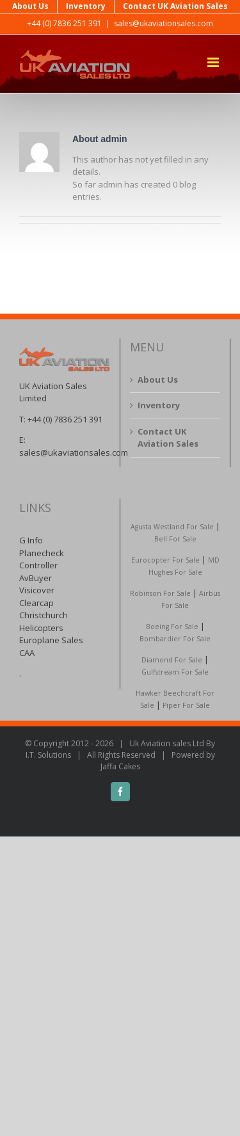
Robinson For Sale (160, 593)
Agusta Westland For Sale (172, 526)
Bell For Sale (175, 538)
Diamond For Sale (171, 659)
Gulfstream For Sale (175, 672)
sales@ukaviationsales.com (163, 23)
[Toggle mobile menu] (214, 62)
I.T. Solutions (48, 754)
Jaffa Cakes (120, 766)
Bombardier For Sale (175, 638)
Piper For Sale (186, 705)
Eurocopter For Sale (165, 560)
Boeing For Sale (172, 626)
